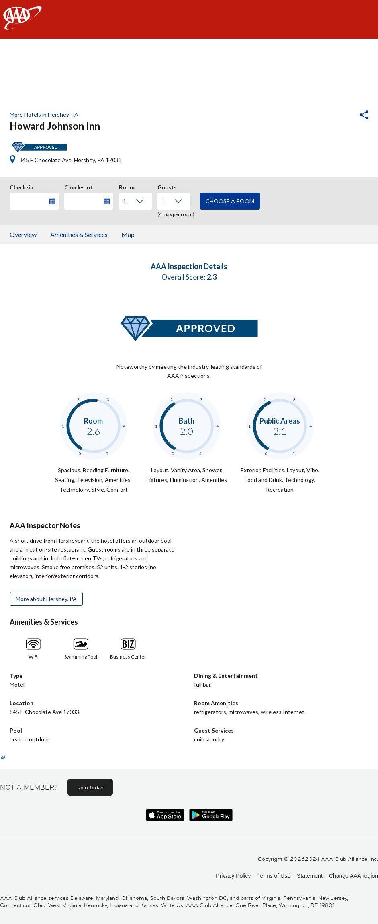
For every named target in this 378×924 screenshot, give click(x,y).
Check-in (21, 186)
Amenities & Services (79, 234)
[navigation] (189, 19)
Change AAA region (353, 876)
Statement (310, 876)
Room (127, 186)
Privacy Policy (233, 876)
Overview (23, 234)
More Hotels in (44, 114)
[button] (342, 115)
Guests (167, 186)
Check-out (78, 186)
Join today (90, 787)
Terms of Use (273, 876)
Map (128, 234)
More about (46, 598)
